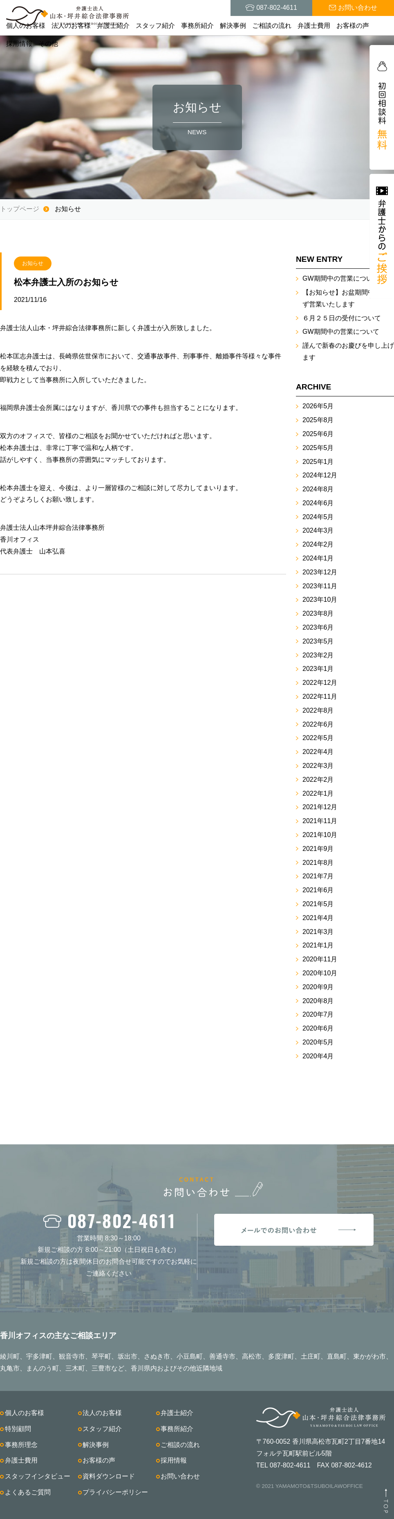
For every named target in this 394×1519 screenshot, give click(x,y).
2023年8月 (318, 613)
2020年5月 (318, 1042)
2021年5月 (318, 903)
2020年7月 (318, 1014)
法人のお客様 (71, 25)
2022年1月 (318, 793)
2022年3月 (318, 765)
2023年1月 (318, 668)
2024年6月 (318, 503)
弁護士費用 (314, 25)
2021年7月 (318, 876)
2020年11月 (319, 959)
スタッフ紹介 (155, 25)
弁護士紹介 (113, 25)
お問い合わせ (180, 1476)
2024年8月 (318, 489)
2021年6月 (318, 890)
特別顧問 (18, 1428)
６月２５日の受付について (341, 318)
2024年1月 (318, 558)
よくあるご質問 (28, 1492)
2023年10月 (319, 599)
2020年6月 (318, 1028)
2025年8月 (318, 419)
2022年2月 (318, 779)
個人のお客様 (25, 25)
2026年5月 (318, 406)
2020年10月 (319, 973)
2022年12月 (319, 682)
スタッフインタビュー (37, 1476)
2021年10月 (319, 834)
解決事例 (233, 25)
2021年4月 (318, 917)
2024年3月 (318, 530)
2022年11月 (319, 696)
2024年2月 (318, 544)
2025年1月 (318, 461)
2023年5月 (318, 641)
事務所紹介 (197, 25)
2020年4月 (318, 1056)
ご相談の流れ (271, 25)
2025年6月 (318, 433)
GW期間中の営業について (340, 278)
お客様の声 (352, 25)
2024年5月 (318, 516)
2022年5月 (318, 737)
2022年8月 (318, 710)
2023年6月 (318, 627)
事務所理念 (21, 1444)
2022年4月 (318, 751)
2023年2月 (318, 655)
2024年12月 (319, 475)
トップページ (19, 208)
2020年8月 (318, 1000)
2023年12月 (319, 572)
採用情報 (19, 43)
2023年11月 (319, 586)
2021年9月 (318, 848)
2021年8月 (318, 862)
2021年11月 (319, 820)
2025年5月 (318, 447)
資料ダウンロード (109, 1476)
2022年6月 (318, 724)
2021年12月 (319, 806)
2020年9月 (318, 986)
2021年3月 (318, 931)
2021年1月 (318, 945)
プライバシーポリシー (115, 1492)
